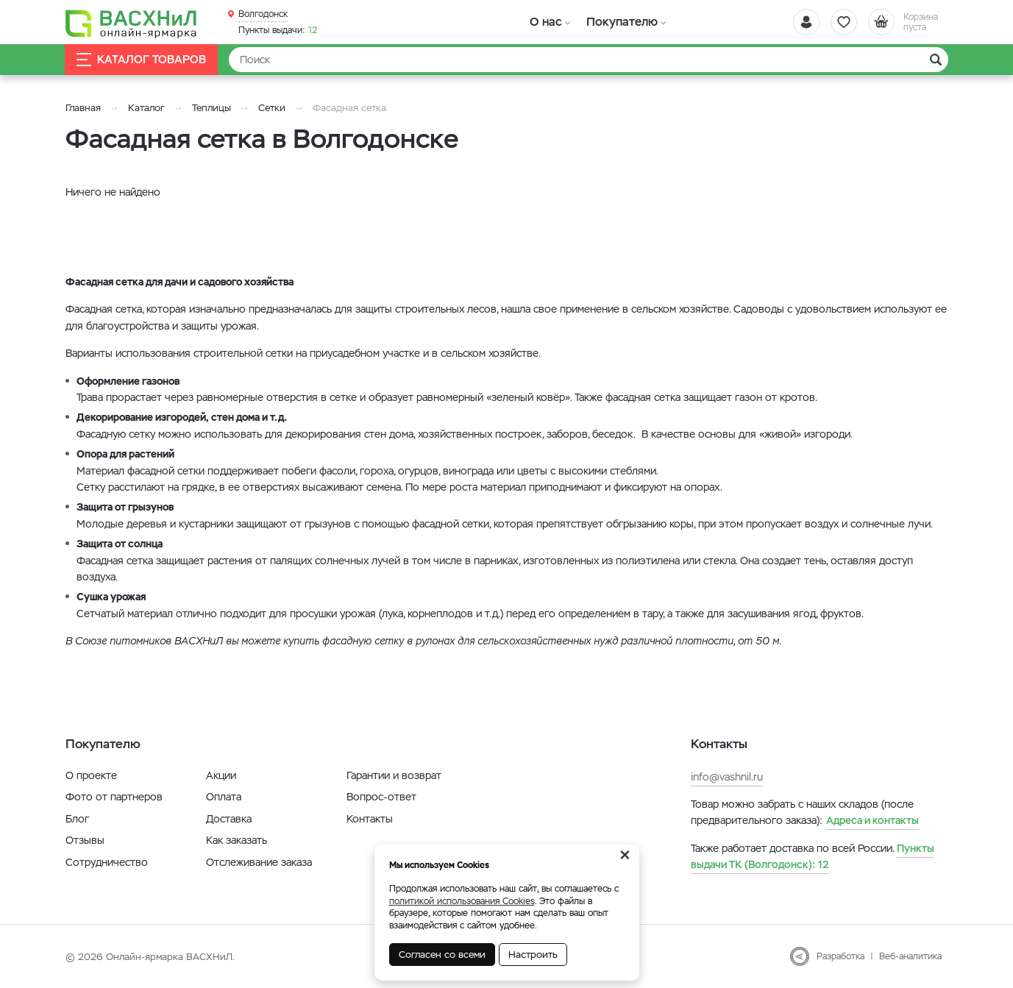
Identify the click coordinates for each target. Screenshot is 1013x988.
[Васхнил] (131, 23)
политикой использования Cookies (462, 901)
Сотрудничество (106, 862)
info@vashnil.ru (727, 776)
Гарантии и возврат (393, 775)
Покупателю (620, 21)
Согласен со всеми (442, 954)
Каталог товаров (142, 60)
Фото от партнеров (114, 796)
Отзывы (84, 840)
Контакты (369, 818)
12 (277, 30)
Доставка (229, 818)
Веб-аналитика (910, 956)
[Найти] (588, 59)
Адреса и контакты (872, 820)
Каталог (146, 108)
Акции (221, 775)
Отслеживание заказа (259, 862)
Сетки (271, 108)
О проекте (91, 775)
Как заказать (236, 840)
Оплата (223, 796)
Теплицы (213, 108)
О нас (545, 21)
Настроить (533, 954)
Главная (83, 108)
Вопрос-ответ (381, 796)
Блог (77, 818)
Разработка (840, 956)
